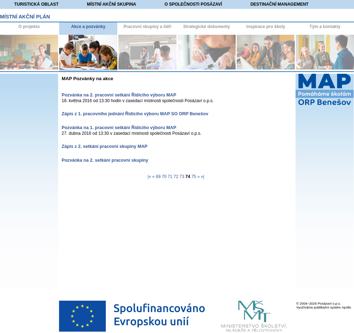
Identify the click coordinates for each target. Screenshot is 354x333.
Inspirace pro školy (265, 26)
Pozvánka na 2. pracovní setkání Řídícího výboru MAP (119, 95)
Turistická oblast (36, 4)
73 (182, 176)
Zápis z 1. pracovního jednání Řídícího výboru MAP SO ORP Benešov (135, 113)
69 (158, 176)
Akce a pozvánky (88, 26)
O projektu (29, 26)
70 (164, 176)
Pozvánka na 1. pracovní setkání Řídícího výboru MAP (119, 127)
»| (202, 176)
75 (193, 176)
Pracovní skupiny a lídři (148, 26)
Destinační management (280, 4)
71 (170, 176)
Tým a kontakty (324, 26)
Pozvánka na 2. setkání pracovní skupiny (105, 160)
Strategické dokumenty (206, 26)
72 (176, 176)
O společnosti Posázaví (193, 4)
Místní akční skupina (111, 4)
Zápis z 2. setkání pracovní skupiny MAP (104, 146)
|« (149, 176)
